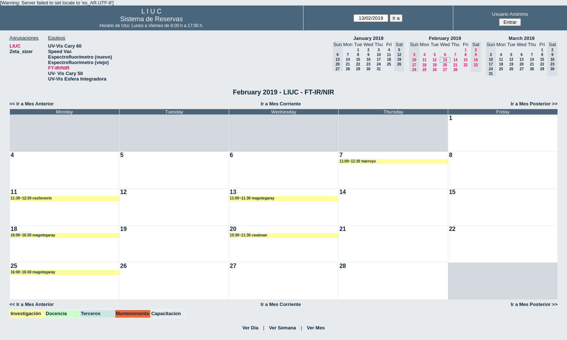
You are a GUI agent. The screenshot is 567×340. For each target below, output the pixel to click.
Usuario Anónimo (510, 14)
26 (434, 70)
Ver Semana (282, 327)
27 (445, 70)
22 (358, 64)
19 (434, 65)
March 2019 (521, 38)
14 (348, 59)
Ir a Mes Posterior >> (534, 104)
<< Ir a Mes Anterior (32, 104)
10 (379, 55)
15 (358, 59)
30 (368, 69)
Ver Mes (316, 327)
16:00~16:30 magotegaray (33, 235)
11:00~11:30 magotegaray (252, 198)
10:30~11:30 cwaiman (248, 235)
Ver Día (250, 327)
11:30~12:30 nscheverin (31, 198)
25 (389, 64)
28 (348, 69)
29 (358, 69)
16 (368, 59)
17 (379, 59)
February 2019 (445, 38)
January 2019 (368, 38)
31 (379, 69)
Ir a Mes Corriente (281, 104)
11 (389, 55)
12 (434, 60)
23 (368, 64)
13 (445, 60)
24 (379, 64)
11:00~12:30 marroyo (357, 161)
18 (389, 59)
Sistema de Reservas (151, 19)
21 (348, 64)
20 (445, 65)
